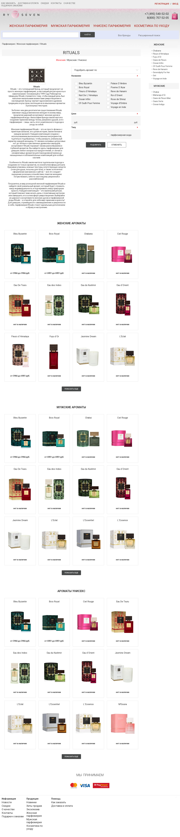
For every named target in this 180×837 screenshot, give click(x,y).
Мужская (71, 61)
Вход (175, 4)
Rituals (43, 45)
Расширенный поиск (149, 36)
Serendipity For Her (161, 74)
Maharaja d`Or (159, 96)
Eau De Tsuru (20, 286)
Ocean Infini (84, 100)
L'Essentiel (88, 521)
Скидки (45, 3)
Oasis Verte (158, 102)
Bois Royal (84, 88)
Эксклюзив (33, 810)
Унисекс (82, 61)
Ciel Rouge (122, 235)
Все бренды (124, 36)
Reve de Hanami (119, 92)
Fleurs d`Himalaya (87, 92)
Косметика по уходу (151, 27)
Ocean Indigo (159, 106)
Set (154, 77)
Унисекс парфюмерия (112, 27)
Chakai (88, 419)
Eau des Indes (54, 286)
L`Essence (122, 521)
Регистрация (162, 4)
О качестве (69, 3)
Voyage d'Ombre (119, 104)
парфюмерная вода (121, 136)
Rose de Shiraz (118, 100)
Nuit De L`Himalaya (88, 96)
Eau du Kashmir (88, 286)
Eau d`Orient (123, 286)
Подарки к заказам (11, 6)
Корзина (173, 16)
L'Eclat (122, 337)
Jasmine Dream (88, 337)
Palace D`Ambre (119, 85)
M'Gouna (122, 705)
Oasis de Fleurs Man (162, 99)
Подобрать (95, 146)
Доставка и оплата (28, 3)
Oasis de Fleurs (159, 61)
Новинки (31, 803)
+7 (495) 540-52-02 (154, 14)
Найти (87, 36)
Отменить (116, 146)
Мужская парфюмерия (70, 27)
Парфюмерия (8, 45)
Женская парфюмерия (28, 27)
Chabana (88, 235)
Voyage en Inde (118, 108)
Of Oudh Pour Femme (89, 104)
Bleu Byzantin (85, 85)
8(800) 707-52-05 (155, 18)
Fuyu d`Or (54, 337)
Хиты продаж (34, 807)
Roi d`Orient (116, 96)
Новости (7, 803)
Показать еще (71, 390)
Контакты (56, 3)
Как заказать (8, 3)
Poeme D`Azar (118, 88)
